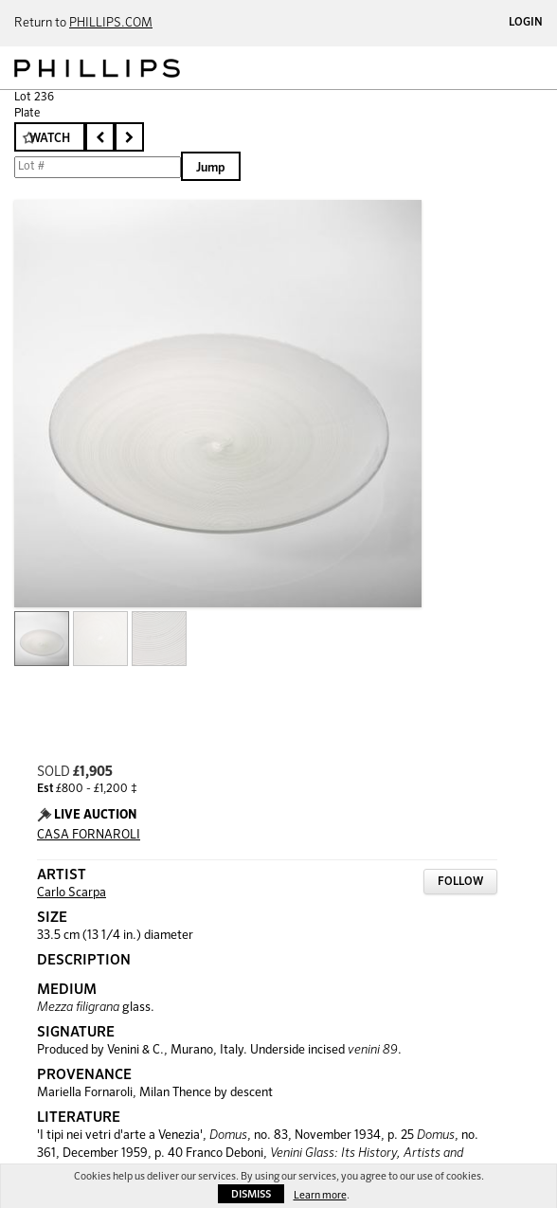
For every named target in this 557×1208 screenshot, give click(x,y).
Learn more (320, 1195)
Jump (210, 168)
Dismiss (251, 1194)
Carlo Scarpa (71, 893)
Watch (49, 139)
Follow (460, 882)
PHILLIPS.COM (111, 23)
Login (526, 22)
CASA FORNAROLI (88, 835)
